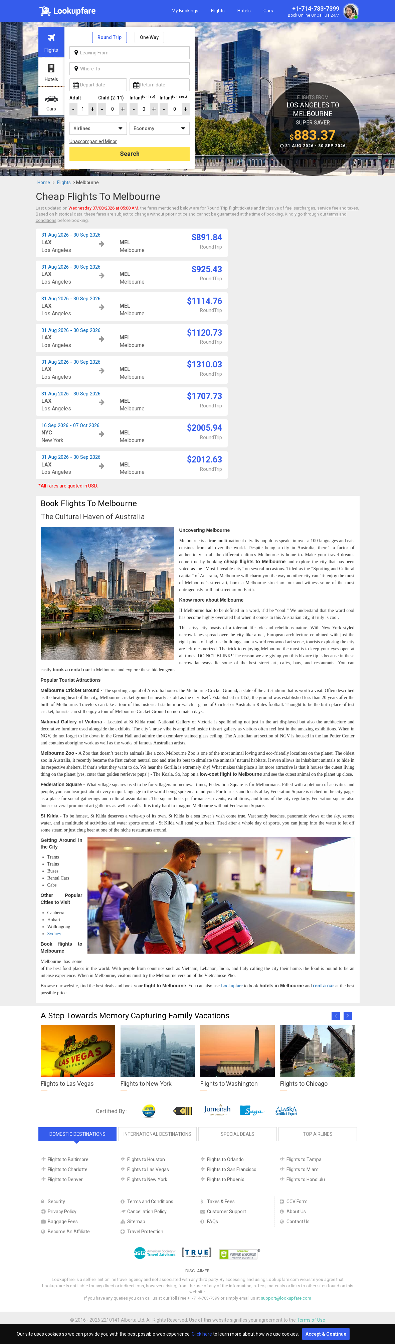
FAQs (212, 1221)
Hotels (244, 10)
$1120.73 (204, 333)
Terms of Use (311, 1320)
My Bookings (185, 10)
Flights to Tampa (304, 1159)
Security (56, 1201)
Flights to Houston (146, 1159)
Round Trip (109, 37)
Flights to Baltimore (68, 1159)
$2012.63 (204, 459)
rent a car (323, 985)
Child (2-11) (111, 97)
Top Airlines (318, 1134)
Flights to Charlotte (67, 1169)
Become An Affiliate (69, 1231)
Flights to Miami (303, 1169)
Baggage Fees (63, 1221)
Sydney (54, 933)
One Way (149, 37)
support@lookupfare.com (286, 1298)
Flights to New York (147, 1179)
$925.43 (207, 269)
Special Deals (237, 1134)
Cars (268, 10)
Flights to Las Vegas (148, 1169)
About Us (296, 1211)
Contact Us (298, 1221)
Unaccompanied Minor (93, 141)
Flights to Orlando (225, 1159)
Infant (142, 97)
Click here (202, 1334)
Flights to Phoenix (225, 1179)
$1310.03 (204, 364)
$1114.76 (204, 301)
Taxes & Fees (221, 1201)
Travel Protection (145, 1231)
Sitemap (136, 1221)
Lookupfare (232, 985)
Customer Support (226, 1211)
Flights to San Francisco (231, 1169)
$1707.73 (204, 396)
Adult (75, 97)
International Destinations (157, 1134)
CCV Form (297, 1201)
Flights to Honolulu (305, 1179)
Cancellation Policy (147, 1211)
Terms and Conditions (150, 1201)
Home (43, 182)
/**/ (98, 128)
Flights (218, 10)
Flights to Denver (65, 1179)
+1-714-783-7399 (322, 12)
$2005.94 (204, 428)
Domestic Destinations (77, 1134)
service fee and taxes (337, 208)
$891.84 (207, 237)
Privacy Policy (62, 1211)
